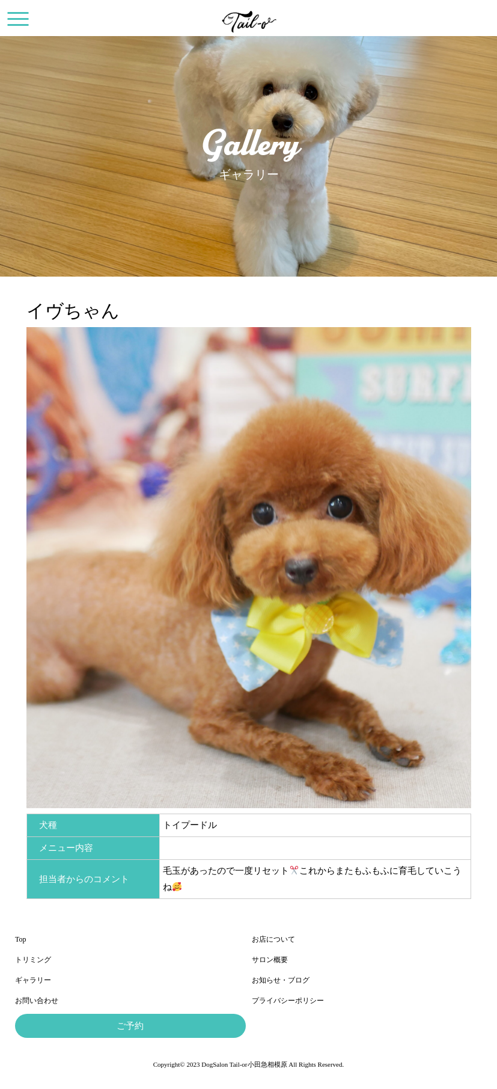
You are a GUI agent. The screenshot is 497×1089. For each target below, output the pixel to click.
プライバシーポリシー (288, 1000)
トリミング (33, 960)
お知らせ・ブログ (280, 980)
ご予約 (130, 1026)
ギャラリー (33, 980)
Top (20, 939)
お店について (273, 939)
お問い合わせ (36, 1000)
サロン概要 (270, 960)
